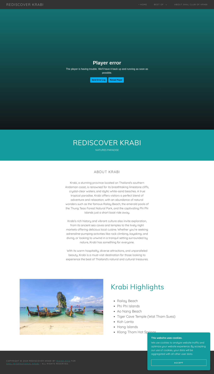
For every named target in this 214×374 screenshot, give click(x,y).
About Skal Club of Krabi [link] (191, 4)
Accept (178, 363)
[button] (159, 4)
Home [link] (143, 4)
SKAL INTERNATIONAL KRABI (22, 364)
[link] (25, 4)
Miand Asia (63, 361)
